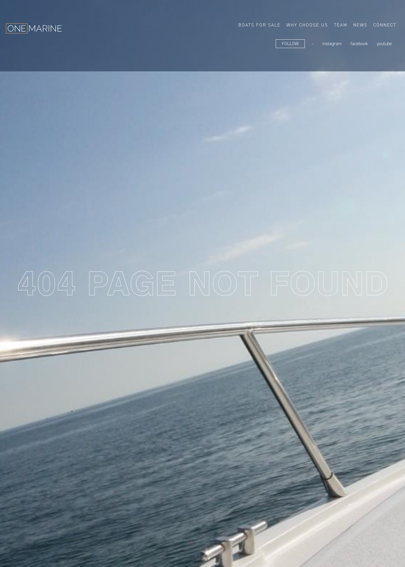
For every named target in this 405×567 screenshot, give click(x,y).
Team (340, 25)
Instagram (332, 43)
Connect (384, 25)
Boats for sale (259, 25)
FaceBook (359, 43)
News (360, 25)
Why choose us (307, 25)
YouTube (384, 43)
